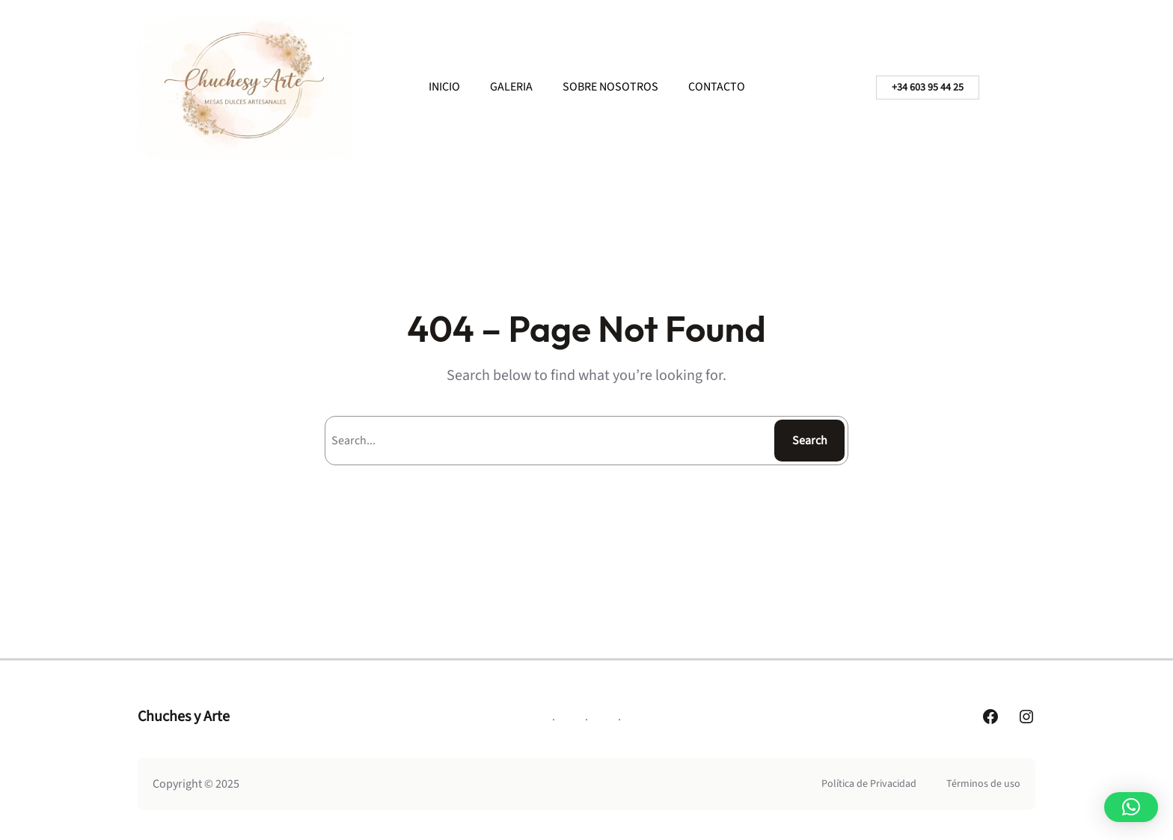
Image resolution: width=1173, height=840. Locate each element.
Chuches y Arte (184, 716)
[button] (1131, 807)
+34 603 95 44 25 (928, 87)
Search (809, 440)
